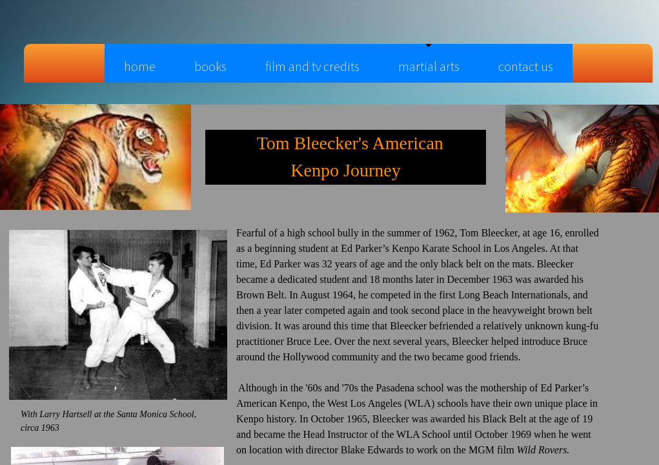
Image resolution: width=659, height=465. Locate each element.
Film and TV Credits (312, 66)
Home (140, 66)
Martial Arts (429, 66)
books (210, 66)
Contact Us (525, 66)
